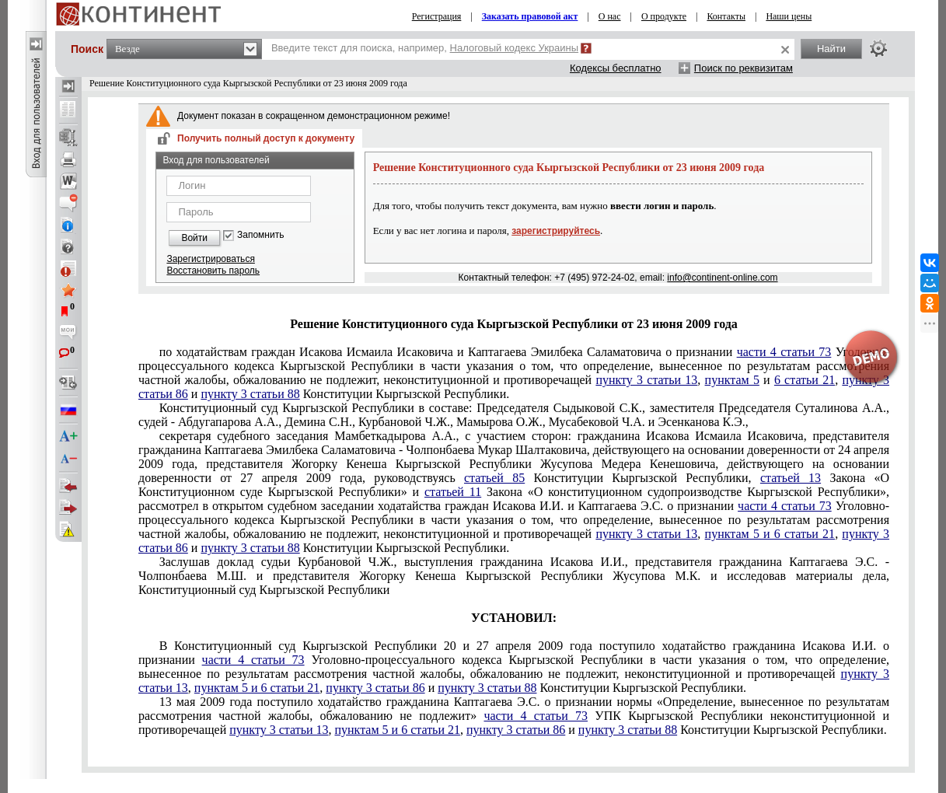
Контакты (726, 16)
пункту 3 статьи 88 (250, 393)
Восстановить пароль (213, 270)
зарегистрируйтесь (555, 230)
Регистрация (437, 16)
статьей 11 (452, 491)
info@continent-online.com (722, 277)
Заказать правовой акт (530, 16)
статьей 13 (790, 477)
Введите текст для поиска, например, (424, 48)
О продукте (663, 16)
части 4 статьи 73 (785, 505)
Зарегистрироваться (210, 258)
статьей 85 (494, 477)
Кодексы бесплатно (616, 68)
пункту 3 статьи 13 (646, 379)
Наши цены (789, 16)
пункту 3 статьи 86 (375, 687)
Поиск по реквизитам (743, 68)
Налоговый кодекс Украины (514, 48)
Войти (194, 237)
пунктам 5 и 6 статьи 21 (770, 533)
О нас (610, 16)
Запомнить (260, 235)
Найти (831, 48)
